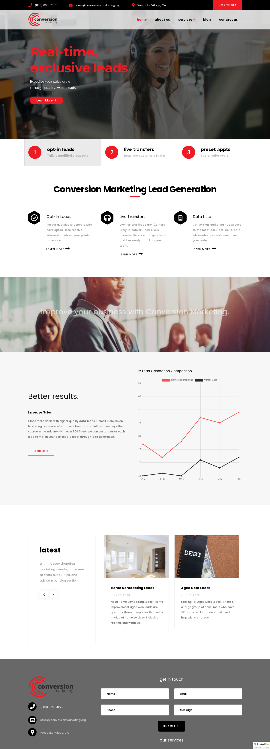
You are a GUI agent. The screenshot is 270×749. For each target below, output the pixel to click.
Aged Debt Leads (196, 587)
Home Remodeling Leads (132, 587)
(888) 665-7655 (46, 5)
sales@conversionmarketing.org (97, 5)
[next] (53, 594)
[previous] (44, 594)
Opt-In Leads (58, 217)
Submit (171, 726)
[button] (261, 745)
